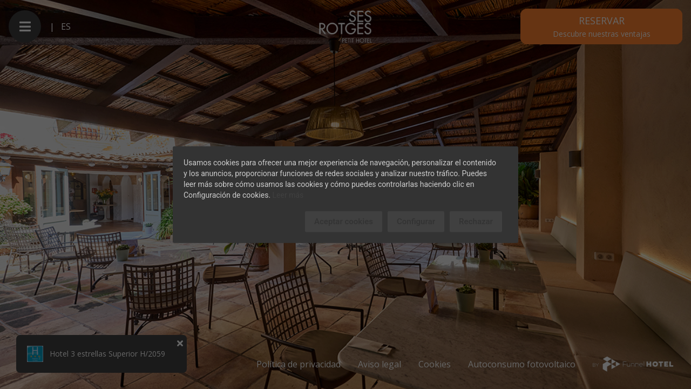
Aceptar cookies (343, 221)
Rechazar (476, 221)
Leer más (288, 195)
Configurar (416, 221)
